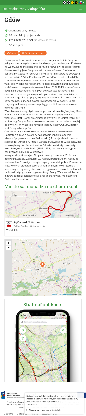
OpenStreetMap (66, 295)
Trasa (11, 53)
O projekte (22, 413)
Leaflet (54, 295)
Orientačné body (17, 30)
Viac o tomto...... (33, 404)
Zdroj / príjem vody (29, 35)
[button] (42, 265)
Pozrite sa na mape (33, 53)
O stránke (8, 413)
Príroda (12, 35)
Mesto (32, 30)
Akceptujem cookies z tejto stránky (45, 410)
